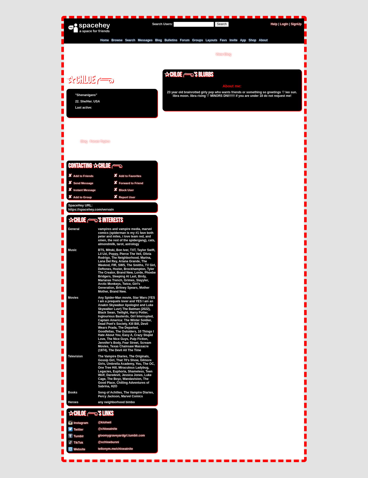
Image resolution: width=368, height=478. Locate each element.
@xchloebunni (108, 442)
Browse (116, 40)
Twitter (75, 429)
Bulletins (171, 40)
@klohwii (104, 422)
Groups (197, 40)
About (263, 40)
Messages (145, 40)
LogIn (284, 24)
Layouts (211, 40)
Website (76, 449)
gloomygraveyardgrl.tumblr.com (121, 435)
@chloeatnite (107, 429)
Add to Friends (83, 176)
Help (274, 24)
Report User (126, 197)
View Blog (223, 54)
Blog (158, 40)
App (243, 40)
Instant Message (84, 190)
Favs (223, 40)
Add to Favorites (129, 176)
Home (104, 40)
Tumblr (76, 436)
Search (222, 24)
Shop (252, 40)
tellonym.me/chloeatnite (115, 449)
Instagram (78, 423)
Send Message (82, 183)
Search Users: (162, 24)
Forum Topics (100, 141)
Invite (233, 40)
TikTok (75, 442)
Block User (125, 190)
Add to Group (82, 197)
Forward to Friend (130, 183)
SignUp (296, 24)
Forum (184, 40)
